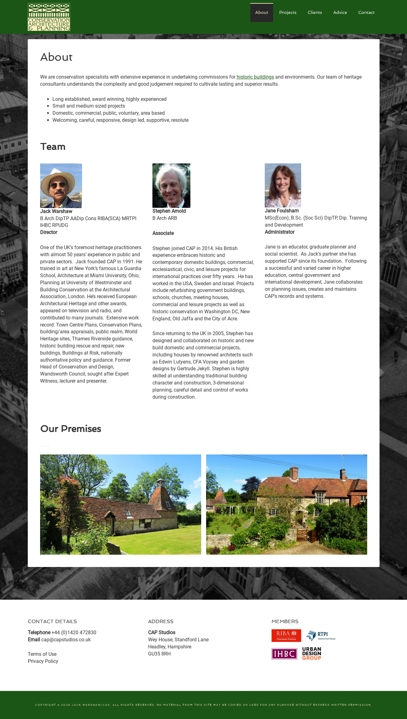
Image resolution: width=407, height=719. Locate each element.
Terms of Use (42, 654)
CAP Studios (74, 17)
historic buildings (255, 77)
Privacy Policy (43, 661)
